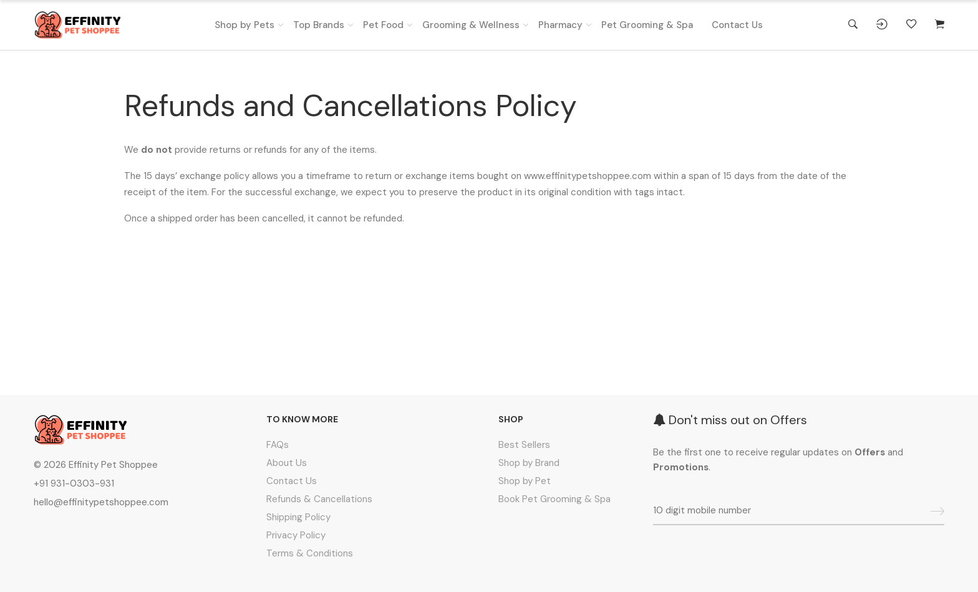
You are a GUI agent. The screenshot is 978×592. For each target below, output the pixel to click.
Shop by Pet (524, 481)
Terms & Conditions (309, 553)
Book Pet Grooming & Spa (554, 499)
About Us (286, 463)
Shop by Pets (244, 25)
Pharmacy (560, 25)
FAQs (277, 445)
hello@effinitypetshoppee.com (101, 502)
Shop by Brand (528, 463)
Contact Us (737, 25)
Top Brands (318, 25)
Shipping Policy (298, 517)
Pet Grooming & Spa (647, 25)
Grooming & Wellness (471, 25)
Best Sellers (524, 445)
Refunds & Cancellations (319, 499)
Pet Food (383, 25)
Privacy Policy (296, 535)
